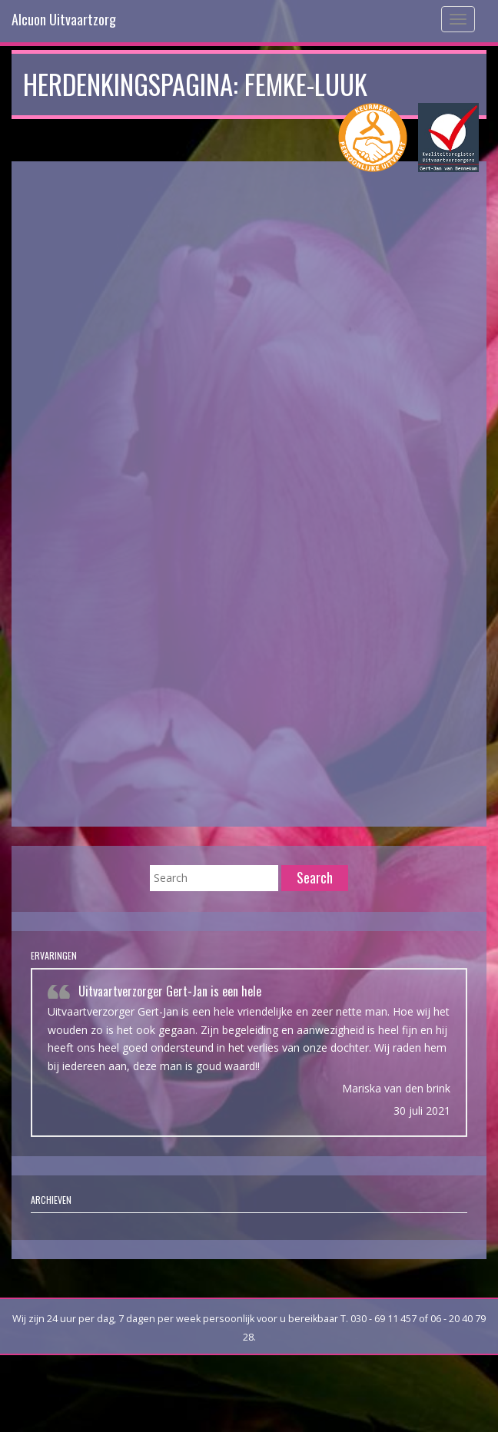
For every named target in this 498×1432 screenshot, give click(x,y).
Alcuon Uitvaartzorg (64, 19)
